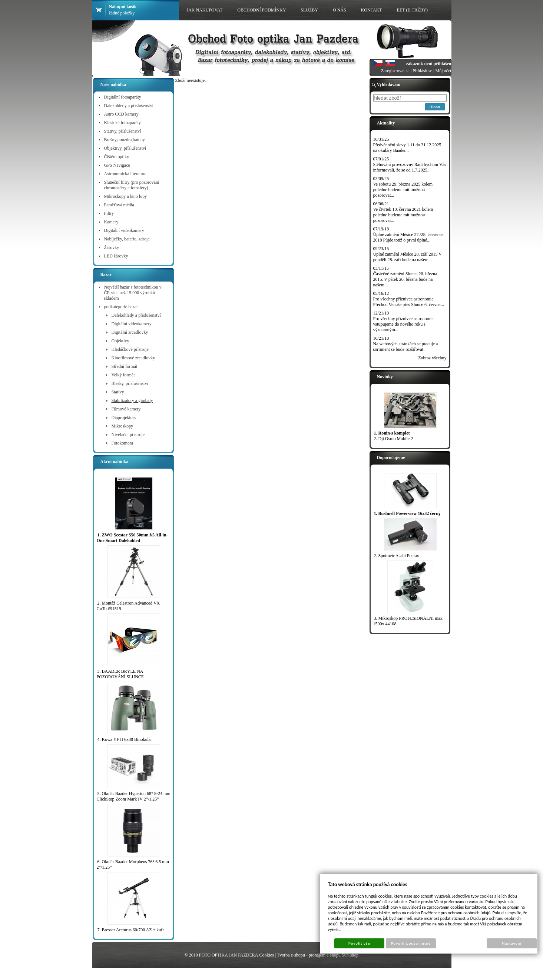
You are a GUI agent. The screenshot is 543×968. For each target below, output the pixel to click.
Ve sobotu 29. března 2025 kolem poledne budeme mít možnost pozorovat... (403, 190)
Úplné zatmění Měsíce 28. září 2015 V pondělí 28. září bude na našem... (407, 257)
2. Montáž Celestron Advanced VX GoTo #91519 (128, 606)
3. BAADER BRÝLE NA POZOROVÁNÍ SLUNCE (120, 674)
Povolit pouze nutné (411, 943)
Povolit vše (359, 943)
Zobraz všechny (432, 357)
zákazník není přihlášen (428, 63)
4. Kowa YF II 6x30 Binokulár (124, 739)
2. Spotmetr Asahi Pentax (396, 555)
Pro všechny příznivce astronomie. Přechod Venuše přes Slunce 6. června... (408, 301)
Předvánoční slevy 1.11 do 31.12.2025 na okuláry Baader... (407, 147)
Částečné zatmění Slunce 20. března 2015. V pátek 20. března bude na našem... (405, 279)
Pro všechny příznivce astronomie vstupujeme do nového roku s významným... (403, 324)
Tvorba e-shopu (291, 955)
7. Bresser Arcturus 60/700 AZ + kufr (130, 929)
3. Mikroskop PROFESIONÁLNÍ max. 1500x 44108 (408, 621)
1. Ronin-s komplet (392, 433)
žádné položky (122, 13)
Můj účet (443, 70)
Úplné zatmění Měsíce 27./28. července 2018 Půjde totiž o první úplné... (408, 237)
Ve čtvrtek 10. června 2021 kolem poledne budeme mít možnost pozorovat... (403, 215)
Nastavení (512, 943)
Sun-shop (350, 955)
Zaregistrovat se (395, 70)
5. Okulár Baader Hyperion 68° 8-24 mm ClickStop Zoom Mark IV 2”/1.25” (133, 796)
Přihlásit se (422, 70)
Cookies (266, 955)
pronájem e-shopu (325, 955)
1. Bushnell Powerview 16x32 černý (407, 513)
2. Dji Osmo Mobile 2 (393, 438)
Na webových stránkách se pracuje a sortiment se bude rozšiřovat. (405, 346)
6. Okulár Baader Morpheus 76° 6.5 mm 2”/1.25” (133, 864)
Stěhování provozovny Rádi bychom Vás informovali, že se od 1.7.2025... (409, 167)
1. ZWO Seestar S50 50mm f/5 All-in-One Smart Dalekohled (132, 537)
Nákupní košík (123, 6)
